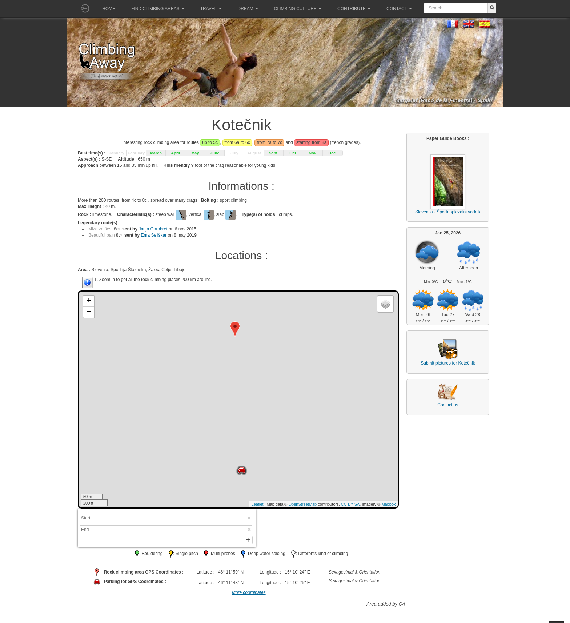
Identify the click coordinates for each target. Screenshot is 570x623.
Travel (211, 8)
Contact (399, 8)
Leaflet (257, 504)
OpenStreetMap (303, 504)
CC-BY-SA (350, 504)
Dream (248, 8)
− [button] (89, 312)
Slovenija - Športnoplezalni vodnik (448, 211)
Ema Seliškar (153, 235)
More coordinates (249, 594)
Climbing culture (297, 8)
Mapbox (388, 504)
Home (108, 8)
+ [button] (89, 301)
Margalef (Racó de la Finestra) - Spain (443, 100)
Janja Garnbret (153, 229)
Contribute (353, 8)
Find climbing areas (157, 8)
